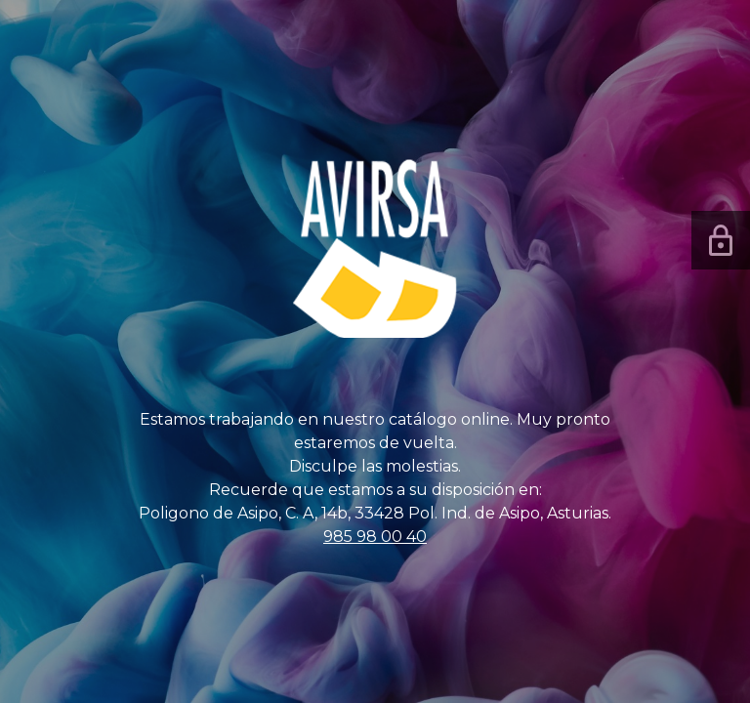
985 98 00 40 (375, 536)
